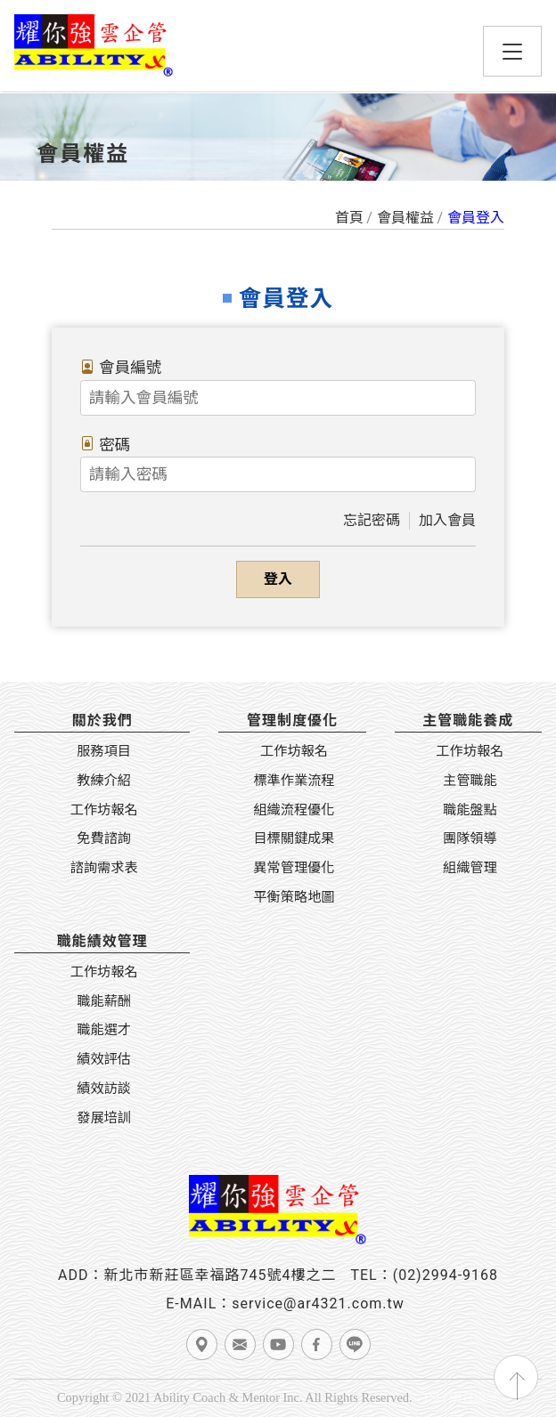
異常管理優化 (293, 868)
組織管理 (470, 868)
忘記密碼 (371, 520)
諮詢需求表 (104, 868)
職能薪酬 (104, 1001)
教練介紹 (104, 781)
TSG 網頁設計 (460, 1397)
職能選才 (104, 1030)
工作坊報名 (104, 810)
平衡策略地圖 (293, 897)
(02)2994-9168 (445, 1275)
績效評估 (104, 1059)
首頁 (349, 217)
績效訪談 (104, 1089)
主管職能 (470, 781)
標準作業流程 (293, 781)
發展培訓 (104, 1118)
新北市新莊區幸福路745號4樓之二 (219, 1275)
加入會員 (447, 520)
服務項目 (104, 751)
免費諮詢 (104, 838)
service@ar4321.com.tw (318, 1303)
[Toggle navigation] (512, 51)
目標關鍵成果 (293, 838)
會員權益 (405, 217)
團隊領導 (470, 838)
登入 (278, 579)
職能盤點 (470, 810)
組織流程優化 (293, 810)
